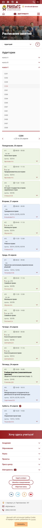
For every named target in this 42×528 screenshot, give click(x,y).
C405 (6, 119)
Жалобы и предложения (21, 482)
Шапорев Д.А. (9, 342)
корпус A (5, 57)
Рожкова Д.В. (9, 382)
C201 (6, 74)
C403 (6, 115)
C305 (6, 103)
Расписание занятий (3, 2)
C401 (6, 111)
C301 (6, 90)
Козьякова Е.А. (9, 217)
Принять (21, 524)
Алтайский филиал (31, 6)
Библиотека (8, 2)
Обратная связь (21, 487)
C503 (6, 128)
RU (38, 2)
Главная (4, 37)
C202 (6, 78)
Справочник (12, 2)
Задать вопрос (21, 478)
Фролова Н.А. (9, 161)
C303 (6, 94)
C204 (6, 86)
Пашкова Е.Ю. (9, 422)
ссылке (33, 519)
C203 (6, 82)
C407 (6, 123)
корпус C (5, 67)
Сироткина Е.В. (9, 400)
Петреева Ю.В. (9, 273)
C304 (6, 98)
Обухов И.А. (8, 233)
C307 (6, 107)
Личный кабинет (17, 2)
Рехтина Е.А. (8, 289)
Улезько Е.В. (8, 196)
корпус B (5, 62)
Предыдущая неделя (3, 139)
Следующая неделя (39, 139)
